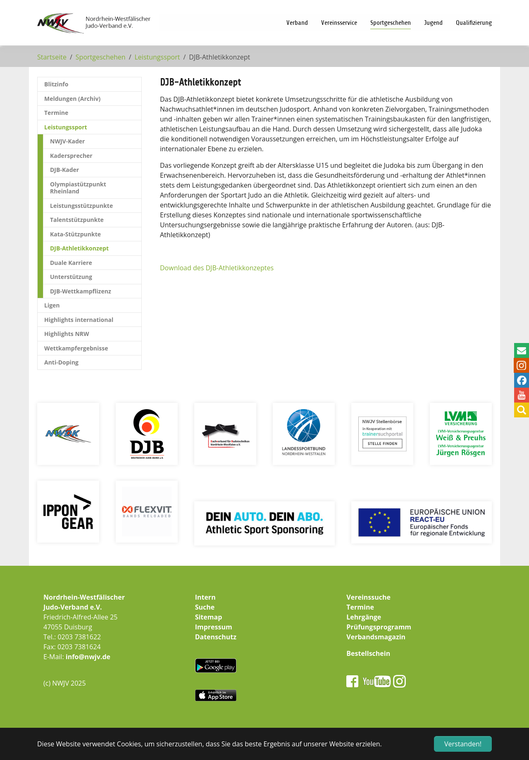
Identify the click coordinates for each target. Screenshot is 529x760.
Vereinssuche (368, 597)
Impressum (213, 626)
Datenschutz (215, 636)
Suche (205, 607)
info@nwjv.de (88, 656)
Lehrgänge (363, 617)
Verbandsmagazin (375, 636)
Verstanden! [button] (462, 743)
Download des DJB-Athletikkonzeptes (217, 267)
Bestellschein (368, 653)
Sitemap (208, 617)
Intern (205, 597)
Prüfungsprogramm (378, 626)
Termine (360, 607)
